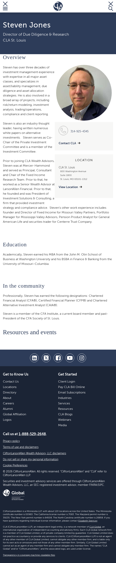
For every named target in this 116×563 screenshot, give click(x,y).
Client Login (66, 381)
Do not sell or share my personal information (30, 459)
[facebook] (58, 358)
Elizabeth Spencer (87, 521)
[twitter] (46, 358)
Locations (10, 387)
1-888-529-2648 (32, 434)
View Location (68, 187)
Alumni (8, 409)
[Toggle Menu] (5, 6)
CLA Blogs (65, 414)
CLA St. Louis (14, 40)
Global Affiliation (14, 414)
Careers (8, 403)
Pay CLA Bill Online (71, 387)
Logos (7, 420)
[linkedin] (34, 358)
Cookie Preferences (15, 465)
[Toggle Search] (110, 6)
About (7, 398)
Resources (65, 409)
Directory (9, 392)
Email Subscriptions (71, 392)
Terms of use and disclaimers (20, 447)
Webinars (64, 420)
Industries (65, 398)
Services (64, 403)
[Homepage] (58, 6)
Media (62, 425)
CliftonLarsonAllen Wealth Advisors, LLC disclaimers (34, 453)
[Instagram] (81, 358)
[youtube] (69, 358)
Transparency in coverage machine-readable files (29, 555)
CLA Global (95, 527)
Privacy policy (11, 441)
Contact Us (11, 381)
